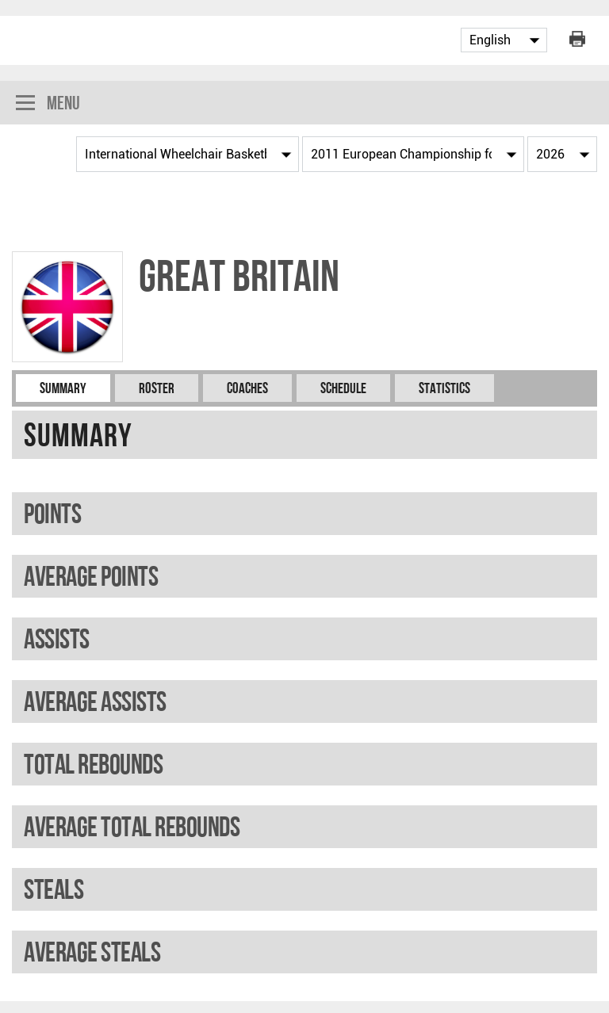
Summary (63, 388)
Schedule (343, 388)
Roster (156, 388)
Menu (48, 104)
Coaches (247, 388)
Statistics (444, 388)
